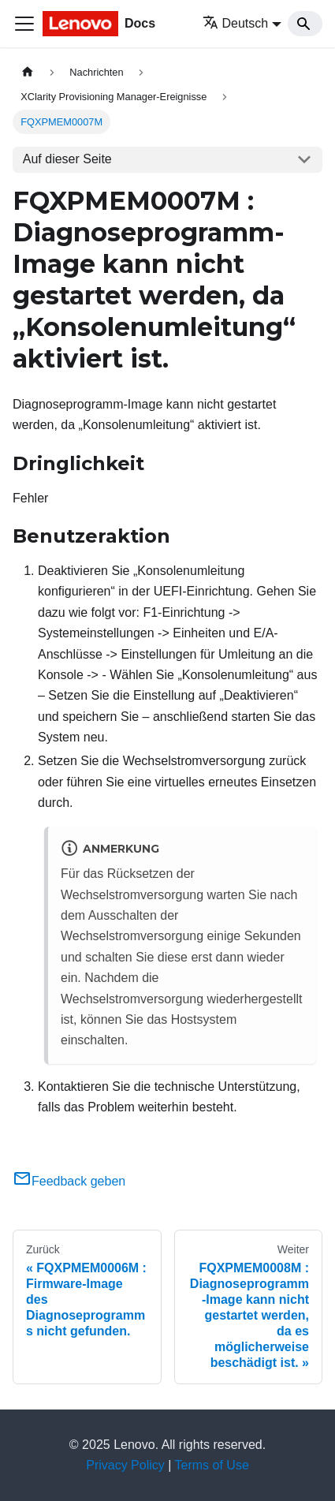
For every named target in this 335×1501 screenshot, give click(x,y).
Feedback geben (69, 1181)
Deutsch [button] (236, 23)
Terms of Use (212, 1465)
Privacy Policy (125, 1465)
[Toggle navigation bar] (24, 23)
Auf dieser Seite (67, 159)
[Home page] (28, 72)
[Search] (305, 23)
